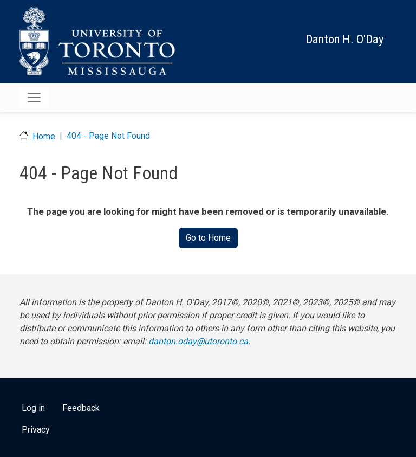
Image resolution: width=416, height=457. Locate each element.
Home (43, 136)
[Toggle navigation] (34, 97)
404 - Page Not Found (108, 136)
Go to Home (208, 238)
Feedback (81, 408)
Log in (33, 408)
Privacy (36, 429)
